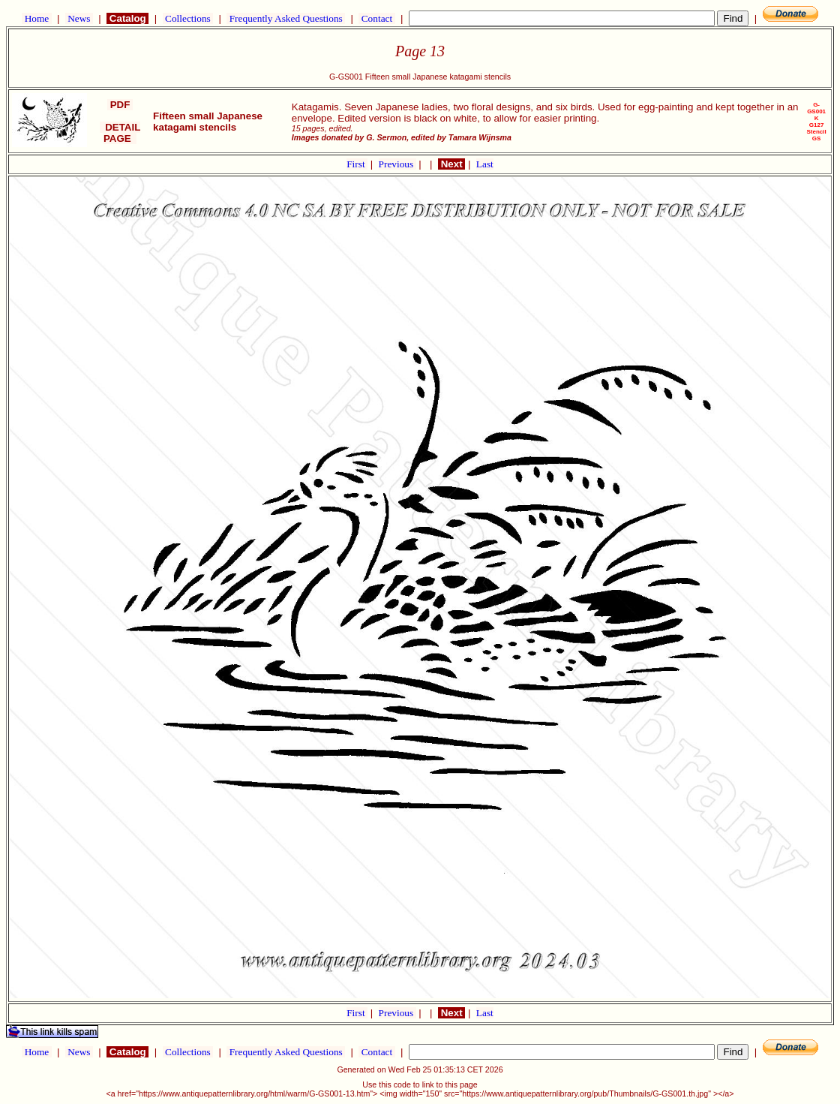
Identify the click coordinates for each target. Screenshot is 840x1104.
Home (36, 18)
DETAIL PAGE (120, 133)
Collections (188, 18)
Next (451, 164)
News (79, 18)
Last (485, 164)
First (357, 164)
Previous (397, 164)
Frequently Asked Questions (285, 18)
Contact (376, 18)
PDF (120, 104)
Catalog (127, 18)
